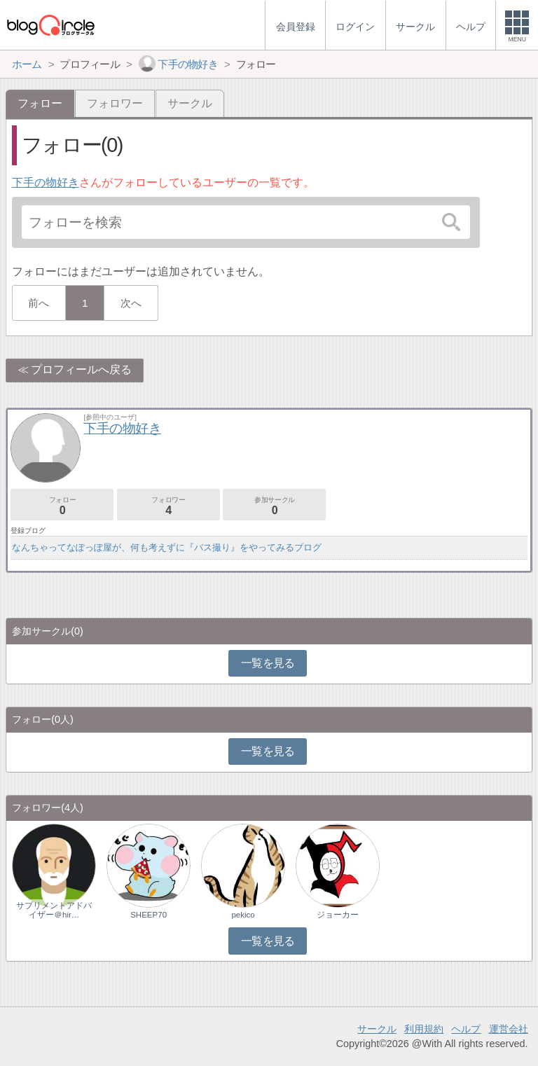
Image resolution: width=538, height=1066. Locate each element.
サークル (189, 103)
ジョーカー (338, 915)
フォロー (62, 506)
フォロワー (115, 103)
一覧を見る (268, 663)
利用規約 (423, 1028)
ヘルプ (466, 1028)
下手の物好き (45, 182)
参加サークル (274, 506)
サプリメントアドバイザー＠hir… (54, 909)
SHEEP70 (148, 915)
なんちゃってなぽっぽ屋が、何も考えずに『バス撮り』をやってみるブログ (167, 547)
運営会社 (508, 1028)
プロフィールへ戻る (81, 369)
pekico (242, 915)
